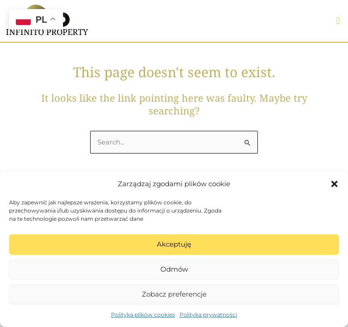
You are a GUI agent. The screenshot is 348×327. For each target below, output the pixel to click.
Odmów (174, 269)
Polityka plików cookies (143, 314)
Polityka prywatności (208, 314)
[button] (334, 183)
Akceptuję (174, 244)
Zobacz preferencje (174, 294)
